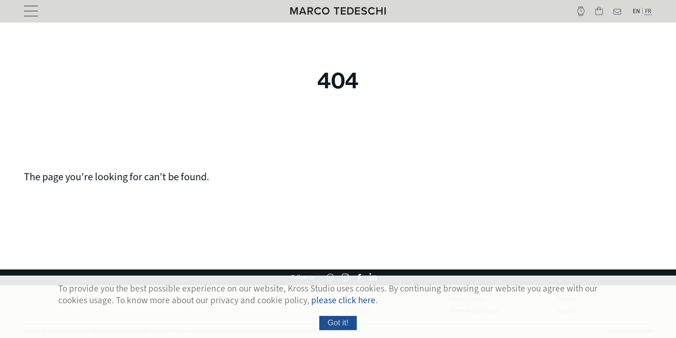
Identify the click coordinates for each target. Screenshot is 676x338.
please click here (343, 300)
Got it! (338, 322)
